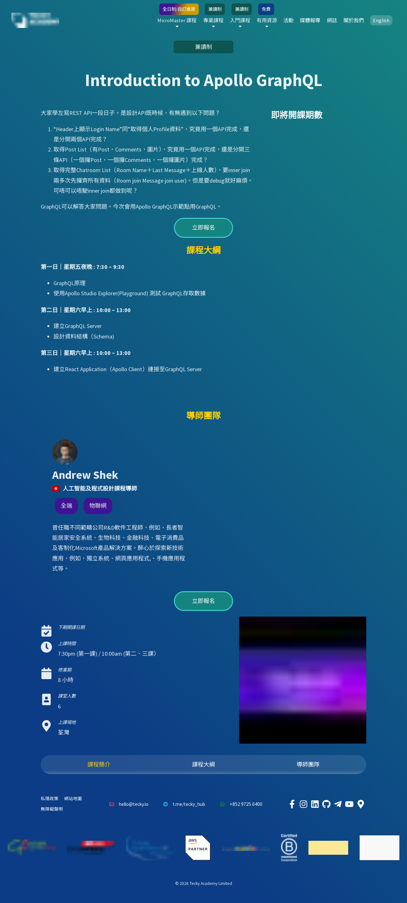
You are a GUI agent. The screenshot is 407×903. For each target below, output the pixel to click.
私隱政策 (50, 798)
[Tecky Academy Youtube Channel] (349, 804)
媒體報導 (298, 20)
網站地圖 (73, 798)
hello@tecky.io (127, 804)
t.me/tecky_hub (182, 804)
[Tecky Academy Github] (326, 804)
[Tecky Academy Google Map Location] (360, 804)
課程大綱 (203, 764)
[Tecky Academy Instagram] (303, 804)
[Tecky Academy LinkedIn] (315, 804)
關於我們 (348, 20)
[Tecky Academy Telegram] (337, 804)
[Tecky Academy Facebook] (292, 804)
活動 (273, 20)
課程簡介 (98, 764)
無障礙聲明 (52, 809)
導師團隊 (308, 764)
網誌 (324, 20)
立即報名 (203, 227)
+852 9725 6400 (239, 804)
